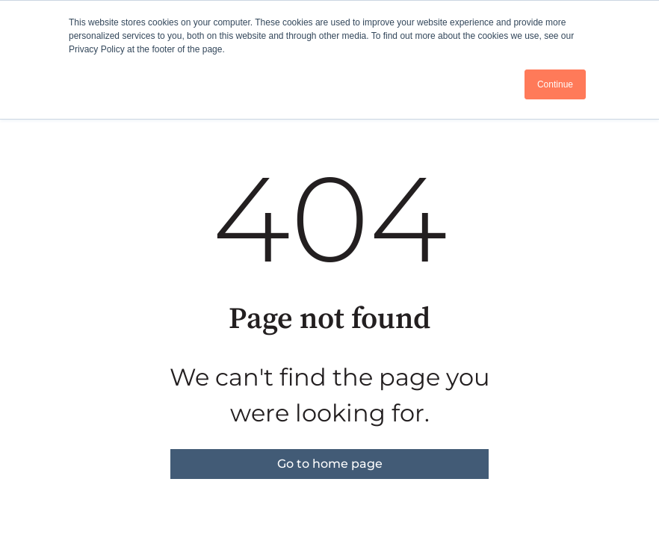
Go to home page (330, 464)
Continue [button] (555, 84)
